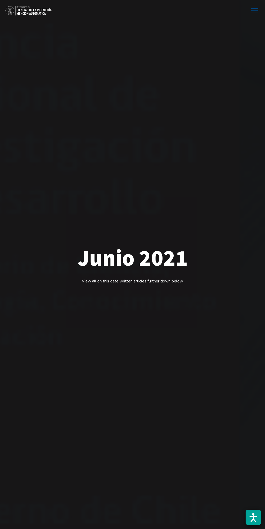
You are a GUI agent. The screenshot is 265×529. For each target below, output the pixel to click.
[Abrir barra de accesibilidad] (253, 517)
